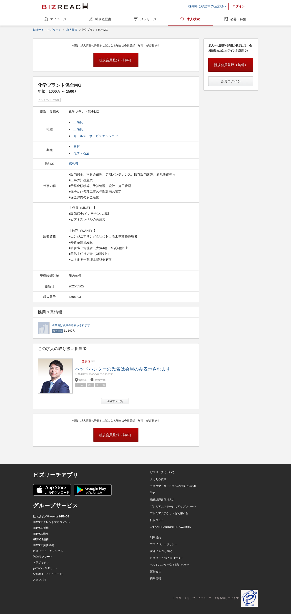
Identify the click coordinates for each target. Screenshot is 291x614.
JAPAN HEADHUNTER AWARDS (170, 527)
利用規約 (155, 537)
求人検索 (193, 19)
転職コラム (157, 520)
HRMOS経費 (41, 539)
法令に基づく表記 (161, 551)
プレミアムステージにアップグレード (173, 506)
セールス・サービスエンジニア (95, 136)
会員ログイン (231, 81)
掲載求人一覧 (115, 401)
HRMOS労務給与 (43, 545)
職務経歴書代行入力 (162, 499)
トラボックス (41, 562)
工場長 (78, 122)
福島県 (74, 164)
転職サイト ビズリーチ (47, 29)
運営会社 (155, 571)
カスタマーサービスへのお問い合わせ (173, 486)
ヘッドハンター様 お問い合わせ (169, 564)
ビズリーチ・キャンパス (48, 551)
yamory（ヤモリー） (45, 568)
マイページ (58, 19)
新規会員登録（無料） (116, 60)
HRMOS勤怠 (41, 533)
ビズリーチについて (162, 472)
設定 (153, 492)
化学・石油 (81, 153)
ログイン (238, 6)
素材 (76, 146)
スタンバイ (40, 579)
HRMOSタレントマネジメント (51, 522)
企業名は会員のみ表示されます (71, 325)
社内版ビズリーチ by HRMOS (51, 516)
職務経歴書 (103, 19)
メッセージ (148, 19)
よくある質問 (158, 479)
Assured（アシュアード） (49, 574)
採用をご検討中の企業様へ (207, 6)
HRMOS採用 (41, 528)
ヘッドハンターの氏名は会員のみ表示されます (123, 368)
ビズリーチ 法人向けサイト (166, 558)
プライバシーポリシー (163, 544)
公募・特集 (238, 19)
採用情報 (155, 578)
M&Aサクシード (43, 556)
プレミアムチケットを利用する (169, 513)
